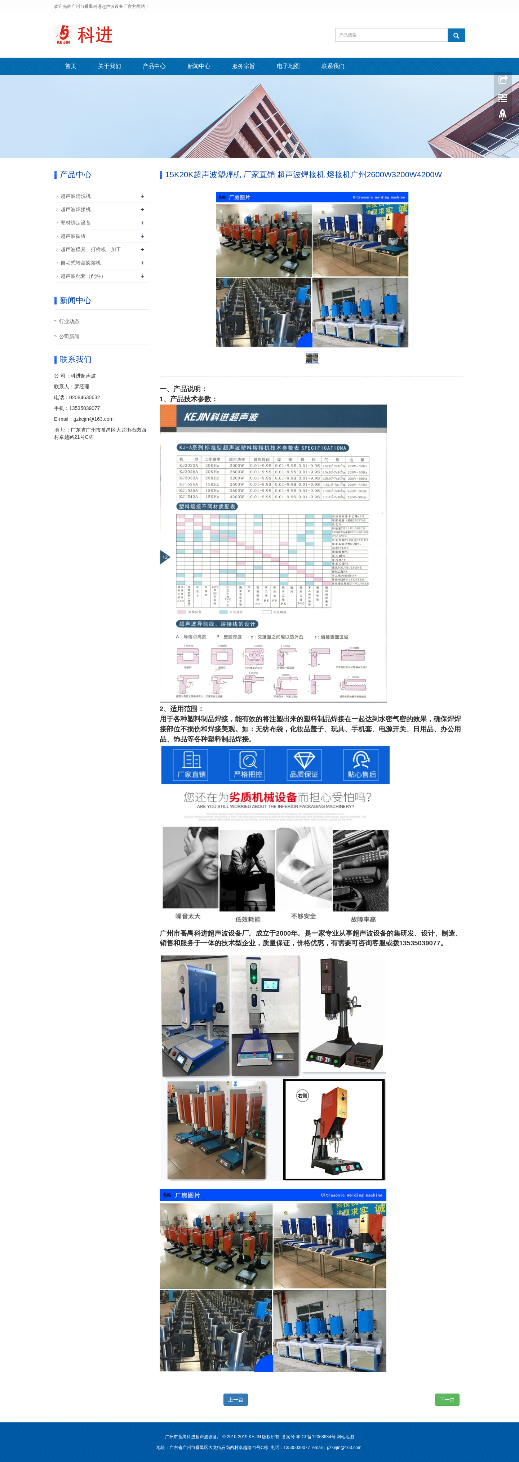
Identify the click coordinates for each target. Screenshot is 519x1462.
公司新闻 (69, 336)
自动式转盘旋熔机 (81, 263)
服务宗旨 (243, 66)
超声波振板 (73, 236)
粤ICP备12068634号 (315, 1436)
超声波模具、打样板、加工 (91, 249)
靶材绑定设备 (76, 223)
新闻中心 (198, 66)
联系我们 (333, 66)
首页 (70, 66)
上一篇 (235, 1400)
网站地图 (345, 1436)
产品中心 (154, 66)
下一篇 (447, 1400)
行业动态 (69, 321)
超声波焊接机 (76, 209)
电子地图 (288, 66)
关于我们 (109, 66)
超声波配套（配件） (83, 276)
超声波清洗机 (76, 196)
